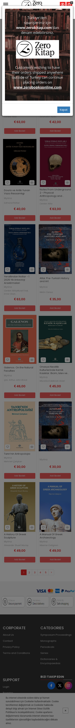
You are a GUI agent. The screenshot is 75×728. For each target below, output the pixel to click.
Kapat (64, 110)
